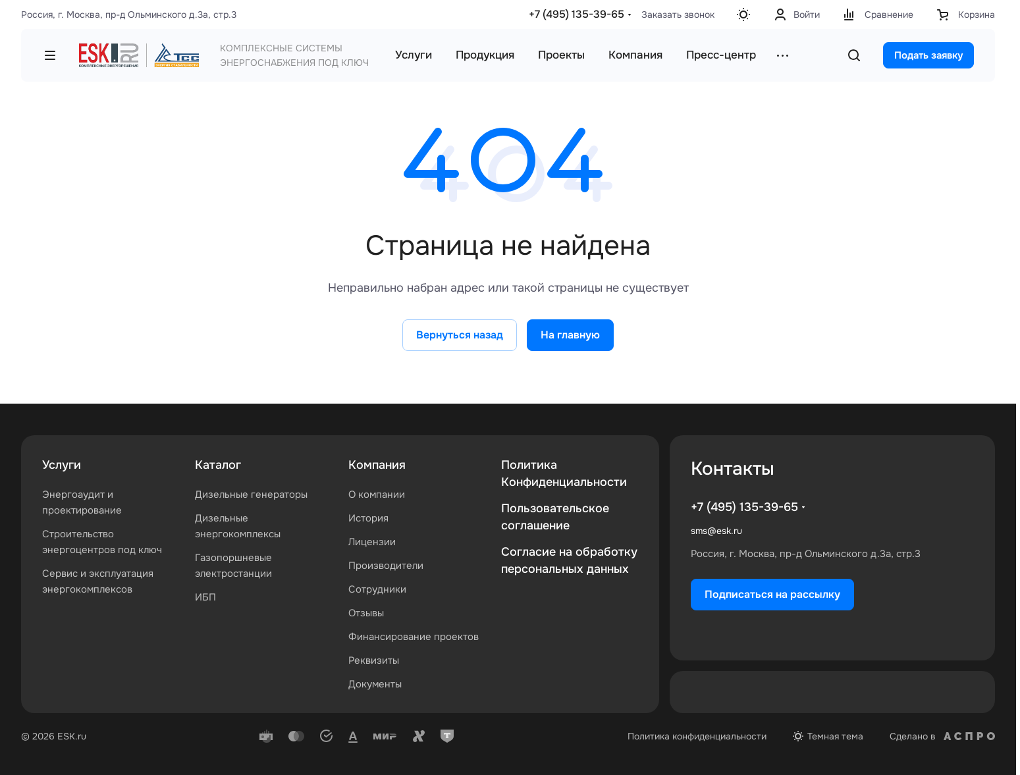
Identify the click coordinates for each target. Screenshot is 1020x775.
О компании (376, 494)
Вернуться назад (459, 335)
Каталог (218, 465)
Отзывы (366, 613)
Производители (385, 565)
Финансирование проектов (413, 636)
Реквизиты (373, 660)
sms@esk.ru (716, 531)
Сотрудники (377, 589)
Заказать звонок (677, 14)
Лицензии (372, 541)
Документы (375, 684)
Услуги (61, 465)
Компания (377, 465)
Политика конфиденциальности (697, 736)
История (368, 518)
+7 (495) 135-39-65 (576, 14)
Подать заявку (928, 55)
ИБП (205, 597)
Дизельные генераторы (251, 494)
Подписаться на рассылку (772, 594)
